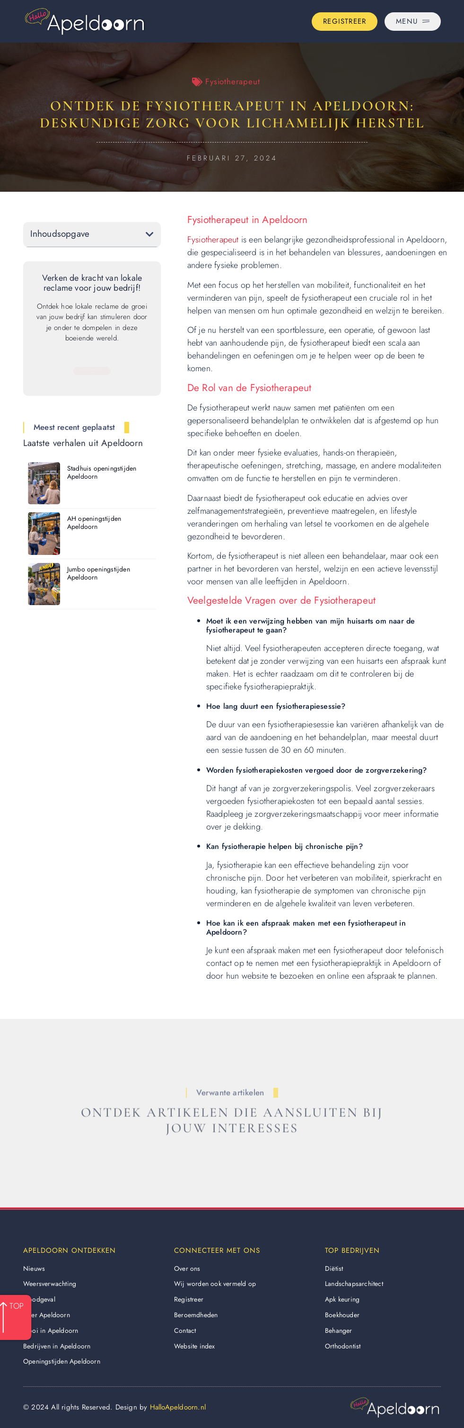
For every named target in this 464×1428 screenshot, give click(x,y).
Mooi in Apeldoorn (50, 1330)
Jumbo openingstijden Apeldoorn (98, 573)
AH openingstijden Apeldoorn (94, 522)
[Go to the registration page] (344, 21)
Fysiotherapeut (232, 81)
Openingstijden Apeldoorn (61, 1361)
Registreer (188, 1299)
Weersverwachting (49, 1283)
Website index (194, 1346)
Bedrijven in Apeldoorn (56, 1346)
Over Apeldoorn (46, 1315)
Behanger (338, 1330)
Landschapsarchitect (354, 1283)
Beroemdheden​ (196, 1315)
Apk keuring (342, 1299)
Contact (185, 1330)
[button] (150, 234)
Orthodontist (342, 1346)
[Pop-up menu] (413, 21)
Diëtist (334, 1268)
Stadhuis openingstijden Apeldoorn (102, 472)
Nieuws (34, 1268)
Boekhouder (342, 1315)
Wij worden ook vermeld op (215, 1283)
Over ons (187, 1268)
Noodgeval (39, 1299)
